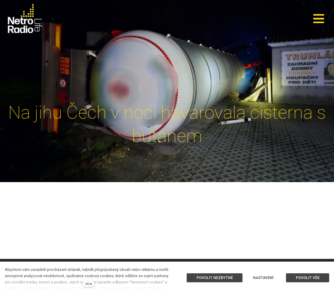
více (88, 283)
